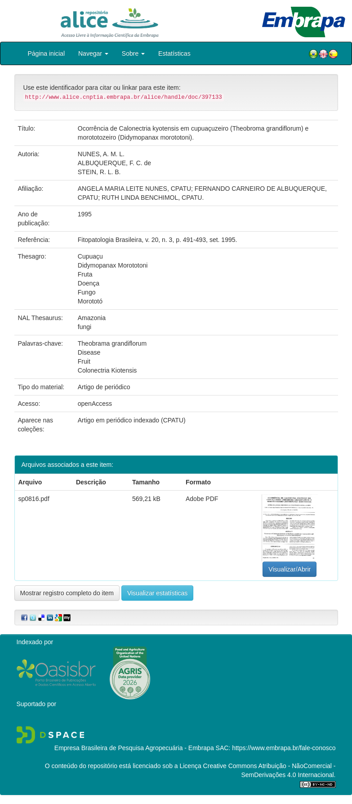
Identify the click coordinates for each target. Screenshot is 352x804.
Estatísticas (174, 53)
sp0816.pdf (33, 498)
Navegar (93, 53)
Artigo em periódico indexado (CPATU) (132, 420)
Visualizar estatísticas (157, 593)
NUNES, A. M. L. (101, 154)
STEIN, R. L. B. (99, 172)
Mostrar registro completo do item (67, 593)
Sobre (133, 53)
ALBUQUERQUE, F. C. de (114, 163)
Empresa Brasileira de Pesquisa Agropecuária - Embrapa (134, 747)
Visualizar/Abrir (289, 569)
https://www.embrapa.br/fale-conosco (283, 747)
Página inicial (46, 53)
